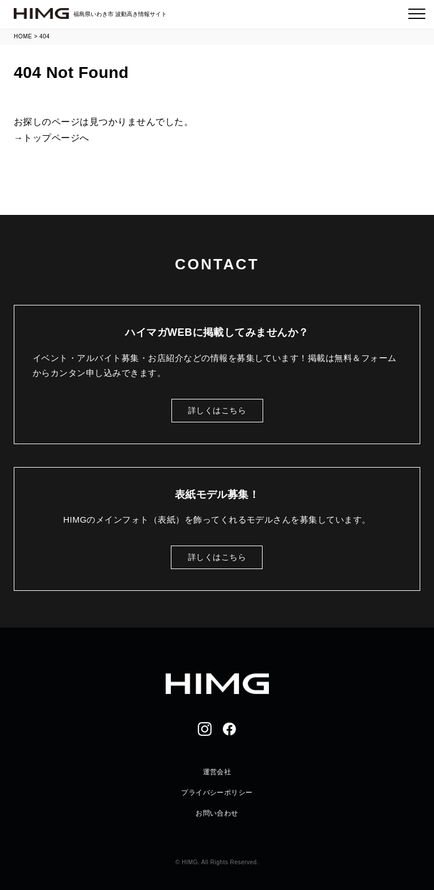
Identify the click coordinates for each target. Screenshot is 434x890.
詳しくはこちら (217, 410)
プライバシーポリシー (217, 793)
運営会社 (217, 772)
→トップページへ (51, 138)
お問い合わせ (217, 813)
